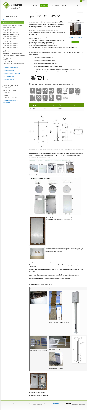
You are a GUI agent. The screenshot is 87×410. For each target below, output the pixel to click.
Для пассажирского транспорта (11, 73)
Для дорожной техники (9, 76)
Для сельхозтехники (8, 70)
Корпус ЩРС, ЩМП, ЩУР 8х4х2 (10, 47)
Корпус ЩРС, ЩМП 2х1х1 (9, 27)
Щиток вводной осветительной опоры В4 (13, 53)
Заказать (75, 42)
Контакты (78, 5)
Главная (75, 5)
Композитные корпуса (9, 22)
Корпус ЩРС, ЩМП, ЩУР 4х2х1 (10, 32)
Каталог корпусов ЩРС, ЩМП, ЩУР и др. (13, 25)
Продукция (6, 19)
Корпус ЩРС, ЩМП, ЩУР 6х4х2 (10, 38)
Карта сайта (56, 403)
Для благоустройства (8, 79)
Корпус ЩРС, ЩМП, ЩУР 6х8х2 (10, 43)
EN (84, 0)
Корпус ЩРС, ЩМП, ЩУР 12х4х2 (11, 41)
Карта (81, 5)
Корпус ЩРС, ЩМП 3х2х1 (9, 30)
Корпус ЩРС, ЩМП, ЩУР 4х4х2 (10, 36)
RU (81, 0)
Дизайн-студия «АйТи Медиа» (78, 404)
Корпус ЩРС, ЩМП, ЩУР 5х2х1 (11, 34)
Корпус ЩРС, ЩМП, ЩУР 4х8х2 (10, 45)
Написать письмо (36, 406)
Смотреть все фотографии (75, 37)
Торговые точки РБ (7, 61)
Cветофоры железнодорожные (11, 67)
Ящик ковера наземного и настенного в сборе (14, 55)
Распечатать (80, 11)
